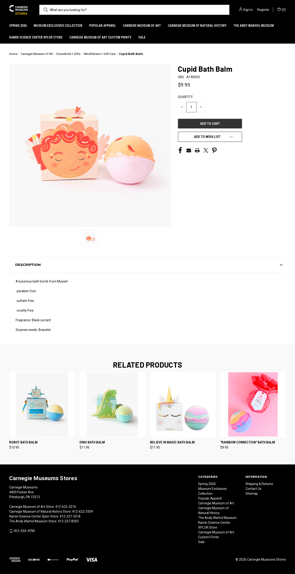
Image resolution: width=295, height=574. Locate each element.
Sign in (248, 10)
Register (263, 10)
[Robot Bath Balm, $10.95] (42, 404)
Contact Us (253, 489)
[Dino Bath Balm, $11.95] (112, 404)
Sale (141, 37)
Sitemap (251, 493)
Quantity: (185, 97)
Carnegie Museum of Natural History (197, 25)
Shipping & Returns (259, 484)
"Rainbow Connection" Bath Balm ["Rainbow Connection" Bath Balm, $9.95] (247, 442)
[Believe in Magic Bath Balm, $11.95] (183, 404)
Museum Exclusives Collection (58, 25)
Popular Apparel (102, 25)
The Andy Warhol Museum (253, 25)
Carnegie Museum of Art (142, 25)
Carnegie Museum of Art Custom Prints (100, 37)
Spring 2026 (18, 25)
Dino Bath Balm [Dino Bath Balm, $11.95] (92, 442)
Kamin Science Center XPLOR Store (35, 37)
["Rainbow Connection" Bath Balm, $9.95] (253, 404)
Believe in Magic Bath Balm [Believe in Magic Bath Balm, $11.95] (172, 442)
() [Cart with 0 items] (281, 9)
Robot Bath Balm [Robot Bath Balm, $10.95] (23, 442)
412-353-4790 (24, 531)
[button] (147, 265)
